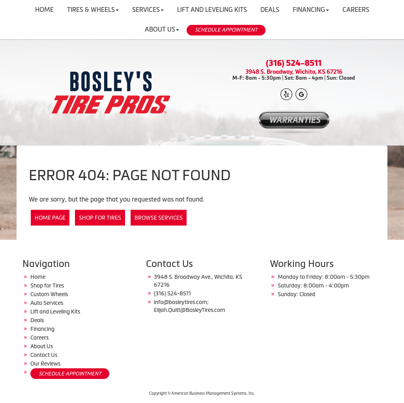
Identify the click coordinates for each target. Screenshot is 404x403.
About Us (162, 29)
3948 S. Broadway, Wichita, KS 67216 (293, 71)
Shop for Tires (100, 218)
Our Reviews (45, 363)
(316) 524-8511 (294, 63)
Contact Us (43, 355)
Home (37, 277)
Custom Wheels (49, 294)
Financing (42, 329)
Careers (39, 337)
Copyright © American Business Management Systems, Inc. (202, 393)
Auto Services (46, 303)
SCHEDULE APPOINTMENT (226, 30)
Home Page (50, 218)
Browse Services (159, 218)
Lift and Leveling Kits (55, 311)
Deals (37, 320)
